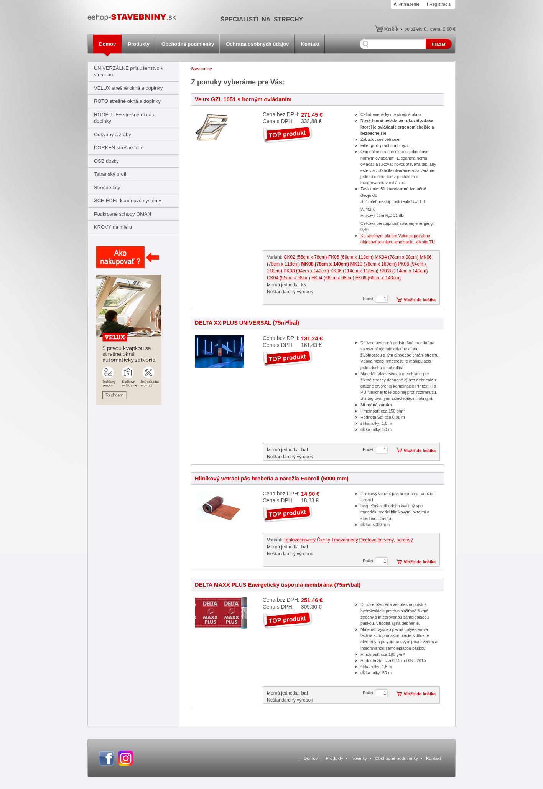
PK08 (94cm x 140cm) (306, 271)
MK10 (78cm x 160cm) (373, 264)
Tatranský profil (110, 174)
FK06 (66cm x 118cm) (351, 257)
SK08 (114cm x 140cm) (404, 271)
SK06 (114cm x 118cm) (354, 271)
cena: (443, 29)
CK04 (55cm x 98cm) (288, 278)
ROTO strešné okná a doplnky (127, 101)
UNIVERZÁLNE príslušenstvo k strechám (128, 71)
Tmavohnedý (344, 540)
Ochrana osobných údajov (257, 44)
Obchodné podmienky (187, 44)
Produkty (139, 44)
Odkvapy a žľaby (112, 134)
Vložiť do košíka (420, 299)
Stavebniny (201, 68)
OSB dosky (106, 161)
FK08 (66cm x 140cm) (378, 278)
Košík (391, 29)
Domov (107, 44)
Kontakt (310, 44)
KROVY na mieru (113, 227)
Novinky (359, 758)
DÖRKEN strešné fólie (118, 147)
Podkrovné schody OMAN (122, 214)
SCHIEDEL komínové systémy (127, 200)
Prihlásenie (409, 4)
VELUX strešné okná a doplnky (128, 88)
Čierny (323, 540)
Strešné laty (107, 187)
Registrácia (440, 4)
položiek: (415, 29)
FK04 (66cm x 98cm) (332, 278)
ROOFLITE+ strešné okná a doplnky (125, 118)
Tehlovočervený (300, 540)
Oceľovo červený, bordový (386, 540)
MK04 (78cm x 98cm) (396, 257)
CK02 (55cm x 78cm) (305, 257)
